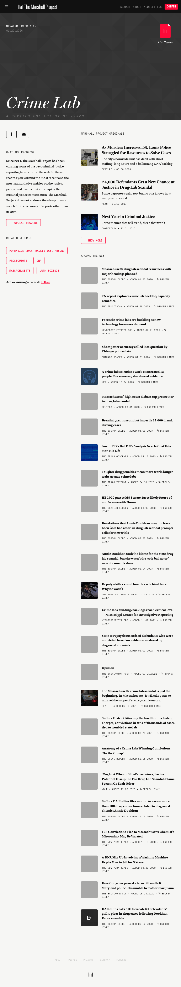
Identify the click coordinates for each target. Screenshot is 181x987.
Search (125, 7)
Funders (121, 959)
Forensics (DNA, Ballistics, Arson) (36, 250)
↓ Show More (93, 240)
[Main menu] (6, 6)
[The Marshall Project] (36, 6)
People (72, 959)
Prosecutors (18, 260)
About (137, 7)
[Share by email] (24, 134)
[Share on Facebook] (11, 134)
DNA (39, 260)
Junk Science (49, 270)
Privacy (88, 959)
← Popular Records (23, 222)
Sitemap (105, 959)
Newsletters (153, 7)
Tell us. (45, 282)
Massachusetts (19, 270)
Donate (171, 6)
